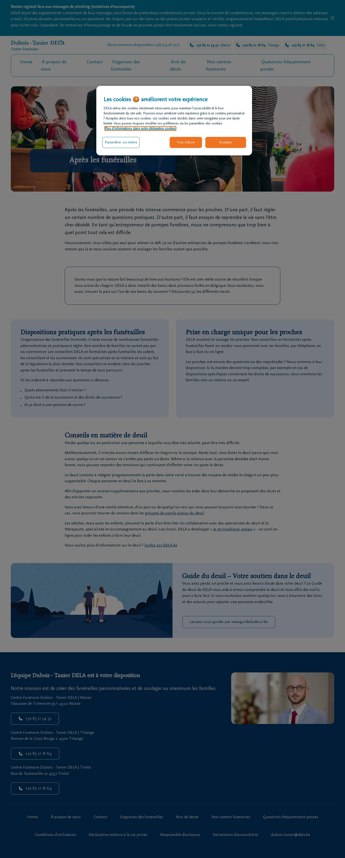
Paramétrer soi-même (121, 142)
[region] (174, 120)
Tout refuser (186, 142)
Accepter (225, 142)
